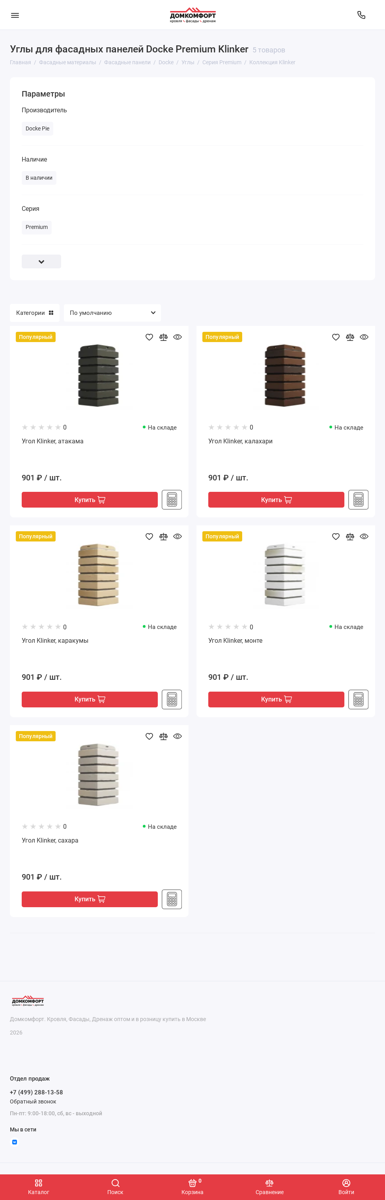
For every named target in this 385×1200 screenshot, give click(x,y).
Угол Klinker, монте (235, 641)
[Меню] (15, 15)
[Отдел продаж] (361, 15)
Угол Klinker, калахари (240, 441)
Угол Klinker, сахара (50, 841)
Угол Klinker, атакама (53, 441)
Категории (34, 312)
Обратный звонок (33, 1101)
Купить (90, 500)
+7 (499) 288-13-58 (36, 1092)
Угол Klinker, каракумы (55, 641)
